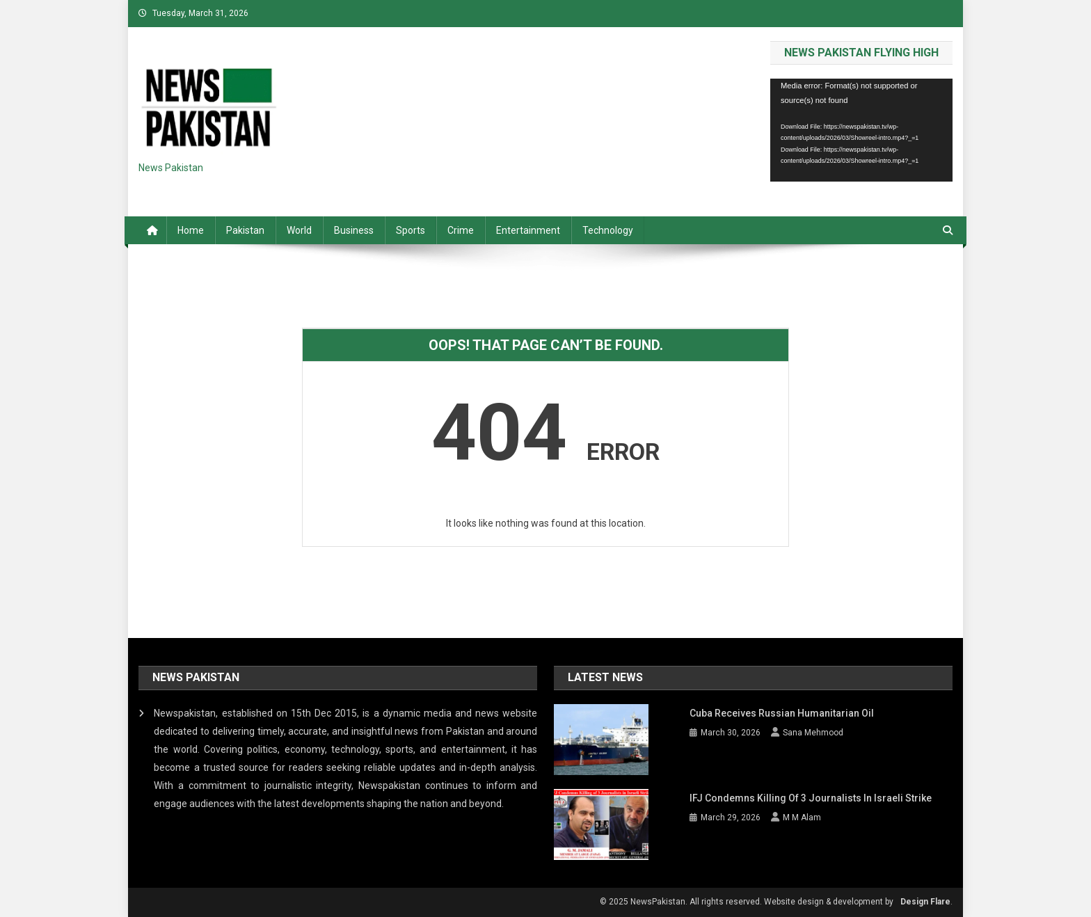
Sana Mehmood (813, 732)
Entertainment (528, 230)
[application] (861, 130)
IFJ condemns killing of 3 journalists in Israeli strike (811, 798)
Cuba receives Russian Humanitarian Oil (782, 713)
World (299, 230)
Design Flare (925, 902)
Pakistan (245, 230)
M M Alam (802, 817)
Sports (410, 230)
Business (354, 230)
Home (190, 230)
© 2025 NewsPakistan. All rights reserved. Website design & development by (746, 902)
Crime (460, 230)
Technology (607, 230)
